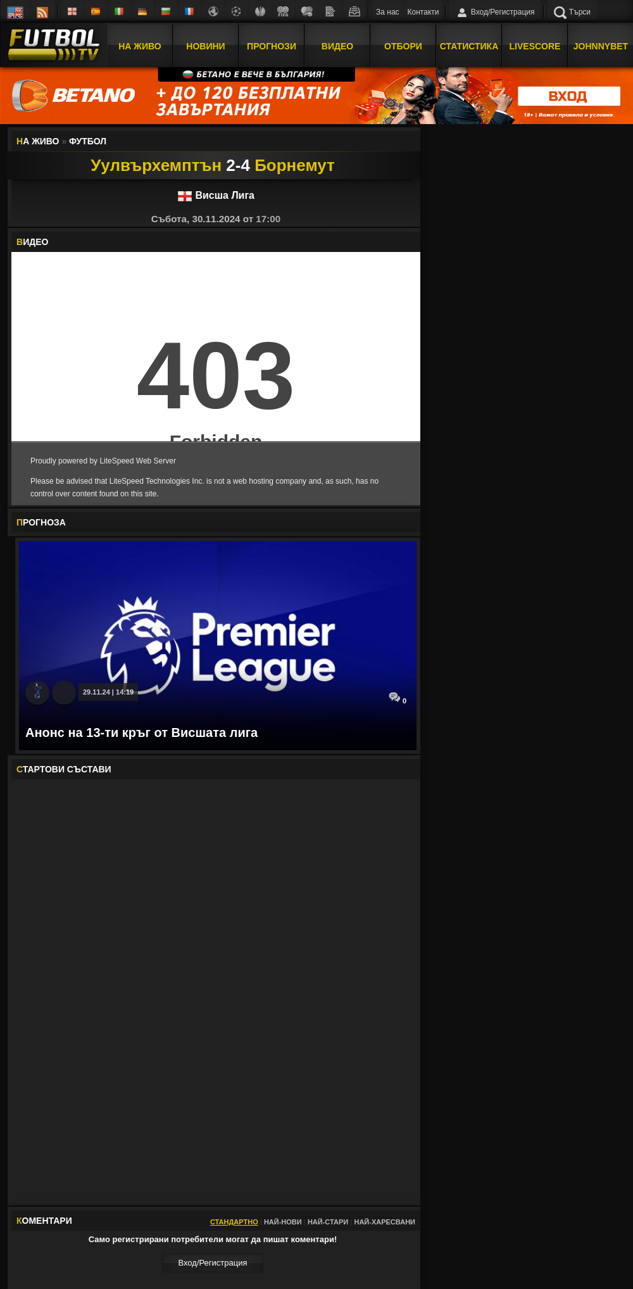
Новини (205, 46)
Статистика (469, 46)
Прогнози (271, 46)
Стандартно (234, 1222)
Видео (337, 46)
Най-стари (328, 1222)
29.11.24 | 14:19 (108, 692)
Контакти (423, 12)
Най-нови (283, 1222)
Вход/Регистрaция (212, 1262)
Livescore (535, 46)
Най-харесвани (384, 1222)
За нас (387, 12)
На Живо (139, 46)
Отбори (403, 46)
